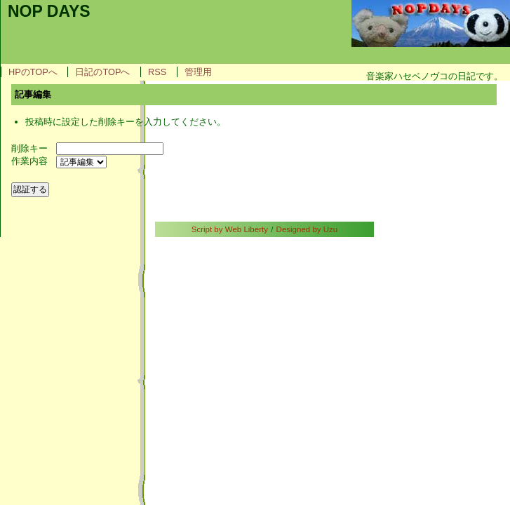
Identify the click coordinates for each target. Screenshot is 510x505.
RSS (157, 72)
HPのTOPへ (33, 72)
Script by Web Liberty (230, 229)
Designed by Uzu (307, 229)
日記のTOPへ (102, 72)
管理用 (198, 72)
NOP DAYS (49, 11)
